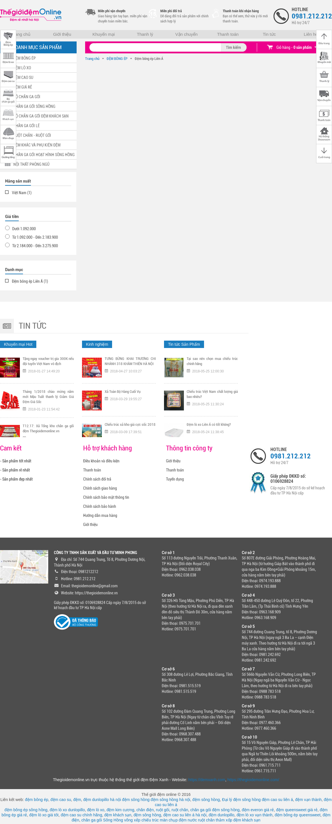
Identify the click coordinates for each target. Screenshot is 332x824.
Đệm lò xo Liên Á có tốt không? (209, 426)
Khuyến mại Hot (18, 344)
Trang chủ (20, 34)
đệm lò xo (95, 810)
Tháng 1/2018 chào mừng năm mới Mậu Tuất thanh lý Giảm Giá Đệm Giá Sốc (48, 398)
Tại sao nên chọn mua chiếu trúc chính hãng (212, 362)
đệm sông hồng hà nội (170, 799)
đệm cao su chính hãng (81, 815)
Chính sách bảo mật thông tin (106, 497)
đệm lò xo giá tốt (43, 815)
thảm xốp (224, 820)
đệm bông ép (36, 799)
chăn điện (145, 810)
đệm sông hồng (136, 799)
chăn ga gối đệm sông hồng (214, 810)
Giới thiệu (62, 34)
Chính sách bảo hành (99, 506)
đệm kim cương (120, 810)
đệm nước (188, 820)
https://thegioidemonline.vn (96, 593)
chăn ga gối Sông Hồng (102, 820)
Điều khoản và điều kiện (101, 461)
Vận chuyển (186, 34)
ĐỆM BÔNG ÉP (117, 58)
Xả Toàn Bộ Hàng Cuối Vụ (122, 393)
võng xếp (132, 820)
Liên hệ (311, 34)
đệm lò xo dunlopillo (67, 810)
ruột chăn (179, 810)
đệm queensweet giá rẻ (297, 810)
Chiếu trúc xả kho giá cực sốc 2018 (130, 426)
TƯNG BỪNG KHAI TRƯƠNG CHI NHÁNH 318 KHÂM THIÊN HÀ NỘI (130, 362)
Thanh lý (145, 34)
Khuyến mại (104, 34)
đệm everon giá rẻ (258, 810)
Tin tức (269, 34)
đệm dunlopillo (221, 815)
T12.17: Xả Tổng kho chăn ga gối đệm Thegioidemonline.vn (48, 430)
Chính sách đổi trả (97, 479)
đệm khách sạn (117, 815)
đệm (77, 799)
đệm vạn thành (308, 799)
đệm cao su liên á (277, 799)
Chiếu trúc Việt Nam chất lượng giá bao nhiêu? (212, 395)
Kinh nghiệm (97, 344)
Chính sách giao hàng (100, 488)
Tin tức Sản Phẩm (184, 344)
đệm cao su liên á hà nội (184, 815)
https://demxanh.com (206, 779)
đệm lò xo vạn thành (255, 815)
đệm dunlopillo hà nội (102, 799)
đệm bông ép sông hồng (26, 810)
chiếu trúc (150, 820)
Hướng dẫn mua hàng (100, 515)
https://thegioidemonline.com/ (253, 779)
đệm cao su (61, 799)
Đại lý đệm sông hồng (241, 799)
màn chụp (169, 820)
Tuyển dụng (175, 479)
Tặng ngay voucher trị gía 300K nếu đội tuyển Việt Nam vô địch (48, 362)
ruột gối (162, 810)
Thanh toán (228, 34)
